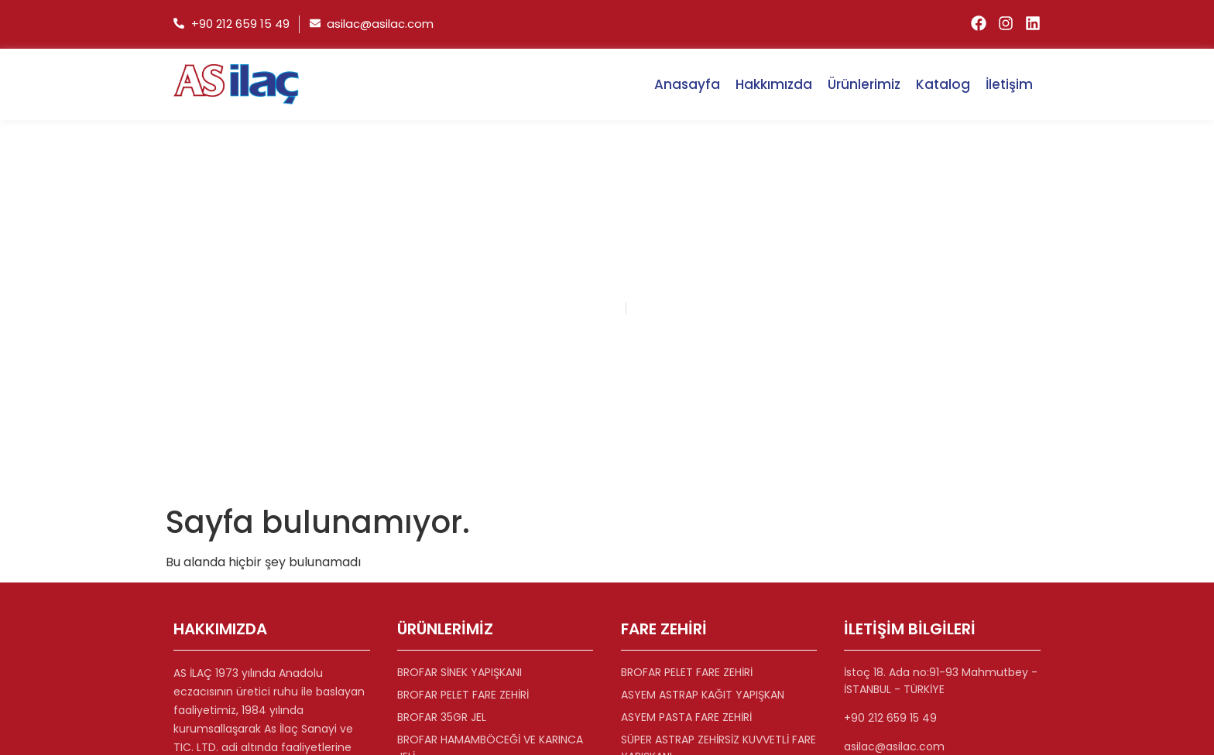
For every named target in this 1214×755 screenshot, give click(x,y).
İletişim (1009, 84)
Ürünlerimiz (864, 84)
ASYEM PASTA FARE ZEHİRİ (686, 717)
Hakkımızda (774, 84)
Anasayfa (687, 84)
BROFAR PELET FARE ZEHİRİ (463, 694)
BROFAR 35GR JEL (441, 717)
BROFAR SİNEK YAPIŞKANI (459, 672)
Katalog (943, 84)
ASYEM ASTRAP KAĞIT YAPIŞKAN (702, 694)
